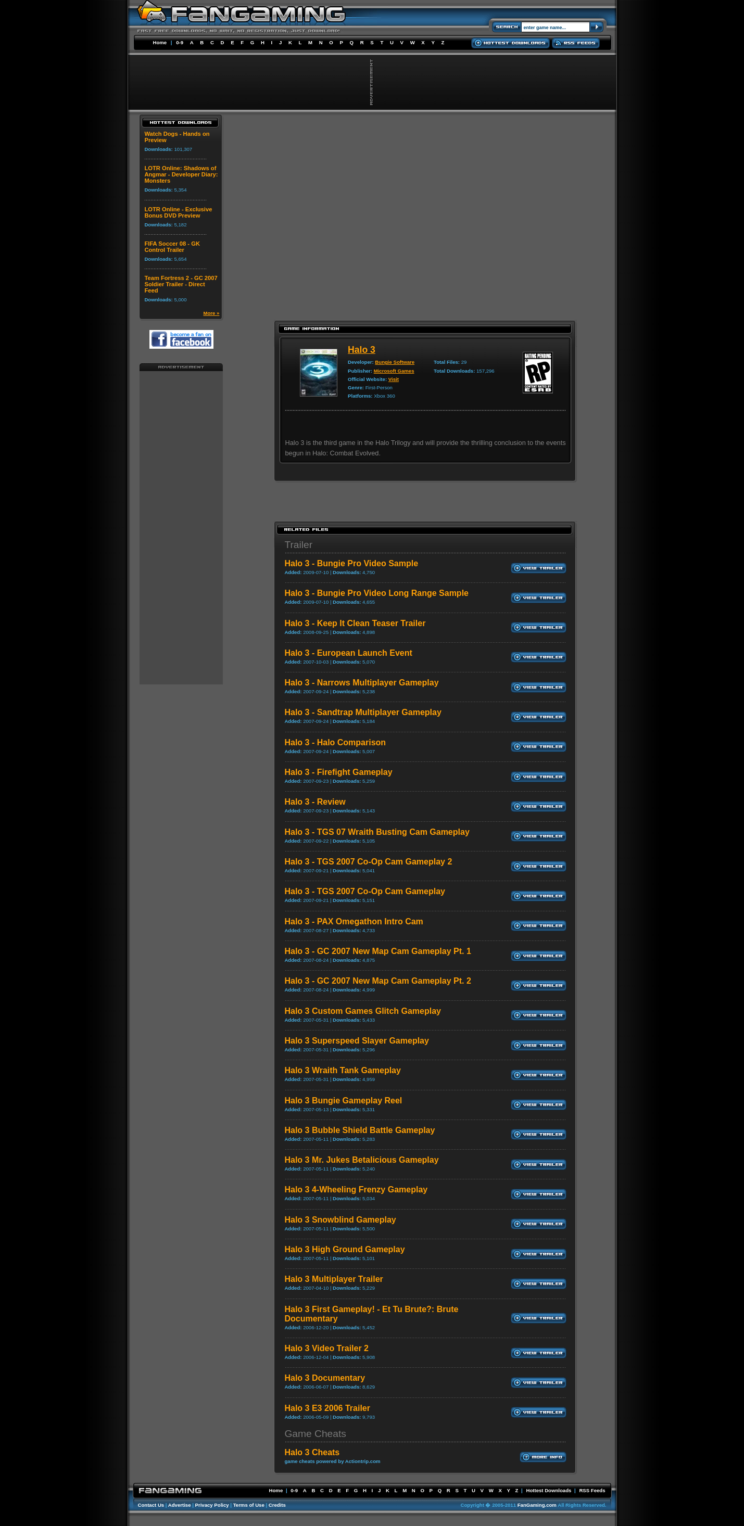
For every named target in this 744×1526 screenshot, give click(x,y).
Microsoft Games (394, 371)
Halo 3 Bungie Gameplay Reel (343, 1100)
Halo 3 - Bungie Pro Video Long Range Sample (376, 593)
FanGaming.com (537, 1505)
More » (212, 313)
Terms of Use (248, 1505)
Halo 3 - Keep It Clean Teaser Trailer (354, 623)
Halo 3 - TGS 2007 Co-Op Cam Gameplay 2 (368, 861)
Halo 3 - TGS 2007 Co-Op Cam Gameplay (364, 891)
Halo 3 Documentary (324, 1378)
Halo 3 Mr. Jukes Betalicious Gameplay (361, 1159)
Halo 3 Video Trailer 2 (326, 1348)
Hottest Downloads (548, 1490)
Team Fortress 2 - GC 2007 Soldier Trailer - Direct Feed (180, 284)
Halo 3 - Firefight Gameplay (338, 772)
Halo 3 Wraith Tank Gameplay (342, 1070)
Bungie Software (394, 362)
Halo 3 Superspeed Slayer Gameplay (356, 1040)
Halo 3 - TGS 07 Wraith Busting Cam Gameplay (376, 832)
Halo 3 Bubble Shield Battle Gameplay (359, 1130)
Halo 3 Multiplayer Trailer (333, 1279)
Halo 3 (361, 350)
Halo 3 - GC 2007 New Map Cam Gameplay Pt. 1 (377, 951)
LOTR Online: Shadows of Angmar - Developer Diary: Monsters (181, 174)
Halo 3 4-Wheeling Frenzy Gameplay (355, 1189)
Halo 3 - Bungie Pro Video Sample (351, 563)
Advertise (179, 1505)
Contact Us (151, 1505)
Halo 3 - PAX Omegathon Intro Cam (353, 921)
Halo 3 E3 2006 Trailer (327, 1408)
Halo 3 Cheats (311, 1452)
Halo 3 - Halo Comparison (335, 742)
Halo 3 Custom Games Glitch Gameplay (362, 1011)
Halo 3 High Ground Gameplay (344, 1249)
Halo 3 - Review (314, 801)
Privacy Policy (212, 1505)
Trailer (298, 544)
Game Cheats (315, 1433)
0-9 (179, 42)
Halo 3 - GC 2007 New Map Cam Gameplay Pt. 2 (377, 980)
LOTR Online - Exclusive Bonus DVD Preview (178, 212)
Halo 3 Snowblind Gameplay (340, 1219)
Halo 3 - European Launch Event (348, 652)
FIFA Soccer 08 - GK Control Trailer (172, 246)
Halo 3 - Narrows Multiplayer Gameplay (361, 682)
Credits (277, 1505)
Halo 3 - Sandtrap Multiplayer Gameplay (362, 712)
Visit (393, 379)
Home (160, 42)
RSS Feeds (592, 1490)
